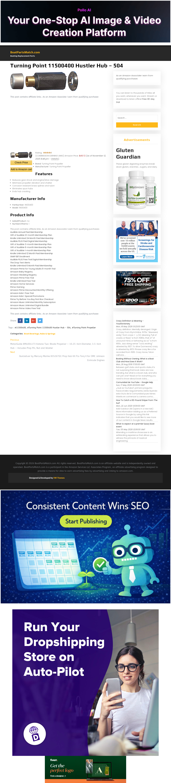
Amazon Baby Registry (21, 271)
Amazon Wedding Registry (23, 274)
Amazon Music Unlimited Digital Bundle (29, 305)
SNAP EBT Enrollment (20, 256)
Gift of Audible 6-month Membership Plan (30, 247)
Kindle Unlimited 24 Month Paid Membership (32, 238)
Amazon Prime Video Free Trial (25, 308)
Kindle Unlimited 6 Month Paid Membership (31, 265)
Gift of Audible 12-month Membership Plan (31, 235)
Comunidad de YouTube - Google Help (134, 382)
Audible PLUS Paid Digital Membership (28, 241)
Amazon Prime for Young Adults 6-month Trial (32, 268)
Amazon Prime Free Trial (22, 277)
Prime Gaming (17, 287)
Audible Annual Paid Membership (26, 232)
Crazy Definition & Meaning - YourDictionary (129, 322)
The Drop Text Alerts (20, 262)
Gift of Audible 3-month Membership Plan (30, 244)
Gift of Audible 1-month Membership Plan (30, 250)
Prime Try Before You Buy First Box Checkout (32, 299)
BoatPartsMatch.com (25, 52)
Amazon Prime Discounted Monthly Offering (32, 290)
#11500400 (20, 327)
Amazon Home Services (22, 283)
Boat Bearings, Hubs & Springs (39, 333)
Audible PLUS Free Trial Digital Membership (31, 259)
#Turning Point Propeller (84, 327)
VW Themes (59, 478)
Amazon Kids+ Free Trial (22, 293)
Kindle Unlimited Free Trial (22, 280)
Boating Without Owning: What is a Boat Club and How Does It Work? (135, 360)
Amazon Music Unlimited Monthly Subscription (33, 302)
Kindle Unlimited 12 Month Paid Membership (31, 253)
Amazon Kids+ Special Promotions (27, 296)
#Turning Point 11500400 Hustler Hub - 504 (49, 327)
